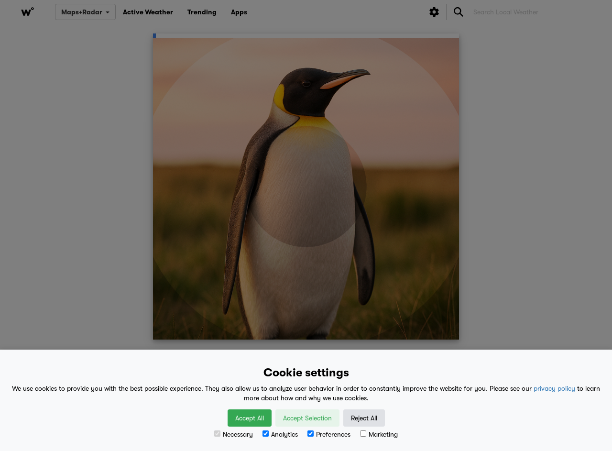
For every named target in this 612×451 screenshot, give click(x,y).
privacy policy (554, 388)
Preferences (328, 434)
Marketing (379, 434)
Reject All (364, 418)
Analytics (280, 434)
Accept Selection (307, 418)
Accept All (249, 418)
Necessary (233, 434)
